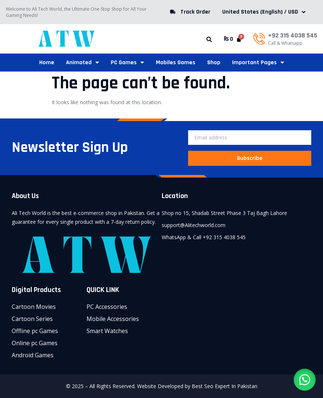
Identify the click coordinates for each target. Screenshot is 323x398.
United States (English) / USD (263, 12)
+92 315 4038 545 (292, 35)
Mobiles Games (175, 62)
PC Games (127, 62)
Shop (213, 62)
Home (46, 62)
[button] (209, 39)
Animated (82, 62)
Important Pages (258, 62)
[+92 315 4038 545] (259, 39)
